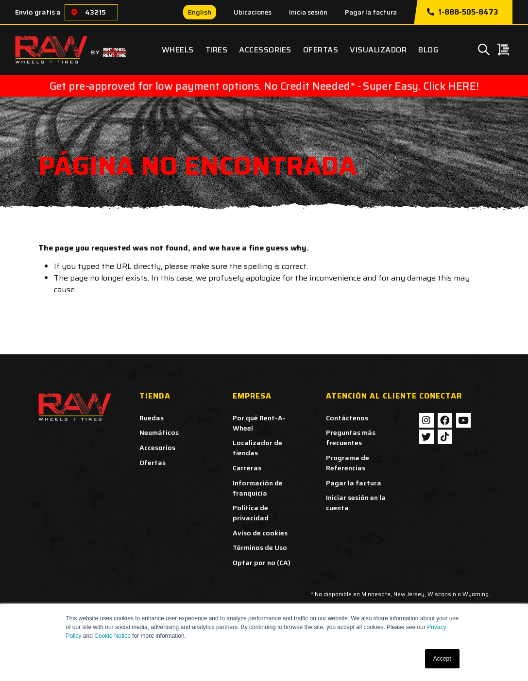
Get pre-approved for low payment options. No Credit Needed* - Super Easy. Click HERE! (264, 86)
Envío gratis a (38, 12)
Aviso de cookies (260, 533)
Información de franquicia (258, 488)
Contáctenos (347, 418)
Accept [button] (442, 658)
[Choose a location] (74, 12)
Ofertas (321, 50)
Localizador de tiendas (257, 447)
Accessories (265, 50)
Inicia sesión (308, 12)
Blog (428, 50)
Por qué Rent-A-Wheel (259, 423)
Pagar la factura (371, 12)
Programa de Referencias (347, 462)
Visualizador (378, 50)
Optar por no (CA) (261, 562)
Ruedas (151, 418)
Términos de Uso (260, 547)
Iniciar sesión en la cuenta (356, 502)
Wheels (178, 50)
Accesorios (157, 447)
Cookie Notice (112, 635)
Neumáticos (159, 432)
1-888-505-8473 (462, 12)
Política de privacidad (251, 512)
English (199, 12)
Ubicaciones (253, 12)
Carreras (247, 468)
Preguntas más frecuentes (350, 437)
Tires (216, 50)
